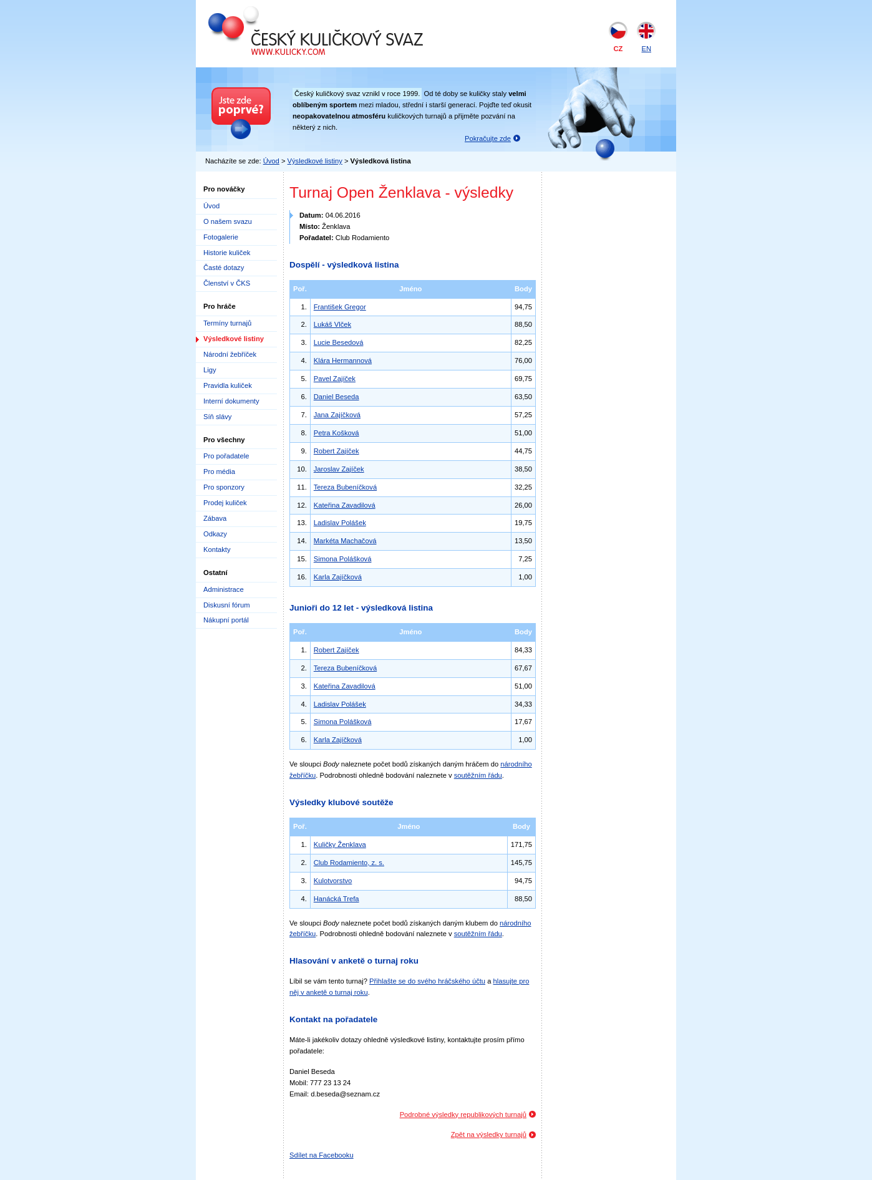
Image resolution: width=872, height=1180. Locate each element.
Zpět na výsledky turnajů (488, 1134)
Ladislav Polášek (340, 522)
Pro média (219, 471)
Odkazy (215, 534)
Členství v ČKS (226, 283)
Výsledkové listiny (315, 161)
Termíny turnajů (227, 323)
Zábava (214, 518)
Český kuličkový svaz (265, 11)
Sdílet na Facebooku (321, 1155)
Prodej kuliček (225, 502)
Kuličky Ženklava (340, 844)
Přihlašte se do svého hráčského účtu (427, 981)
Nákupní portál (226, 620)
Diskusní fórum (226, 605)
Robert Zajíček (336, 451)
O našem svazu (227, 221)
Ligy (209, 370)
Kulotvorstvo (333, 880)
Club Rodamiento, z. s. (349, 862)
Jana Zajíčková (337, 414)
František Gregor (340, 307)
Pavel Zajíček (335, 378)
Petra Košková (336, 433)
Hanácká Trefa (336, 898)
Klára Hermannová (343, 360)
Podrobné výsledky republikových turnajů (463, 1114)
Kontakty (217, 549)
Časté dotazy (223, 267)
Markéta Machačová (345, 540)
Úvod (271, 161)
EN (646, 48)
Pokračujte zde (488, 138)
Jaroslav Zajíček (339, 469)
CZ (618, 48)
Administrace (223, 589)
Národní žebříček (229, 354)
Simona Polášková (343, 559)
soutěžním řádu (478, 775)
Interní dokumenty (231, 401)
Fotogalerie (220, 237)
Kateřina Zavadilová (344, 505)
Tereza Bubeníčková (345, 487)
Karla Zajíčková (338, 577)
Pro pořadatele (226, 456)
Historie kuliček (226, 252)
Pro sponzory (224, 487)
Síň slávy (217, 416)
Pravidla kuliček (227, 385)
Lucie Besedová (339, 342)
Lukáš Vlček (332, 324)
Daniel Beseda (336, 396)
